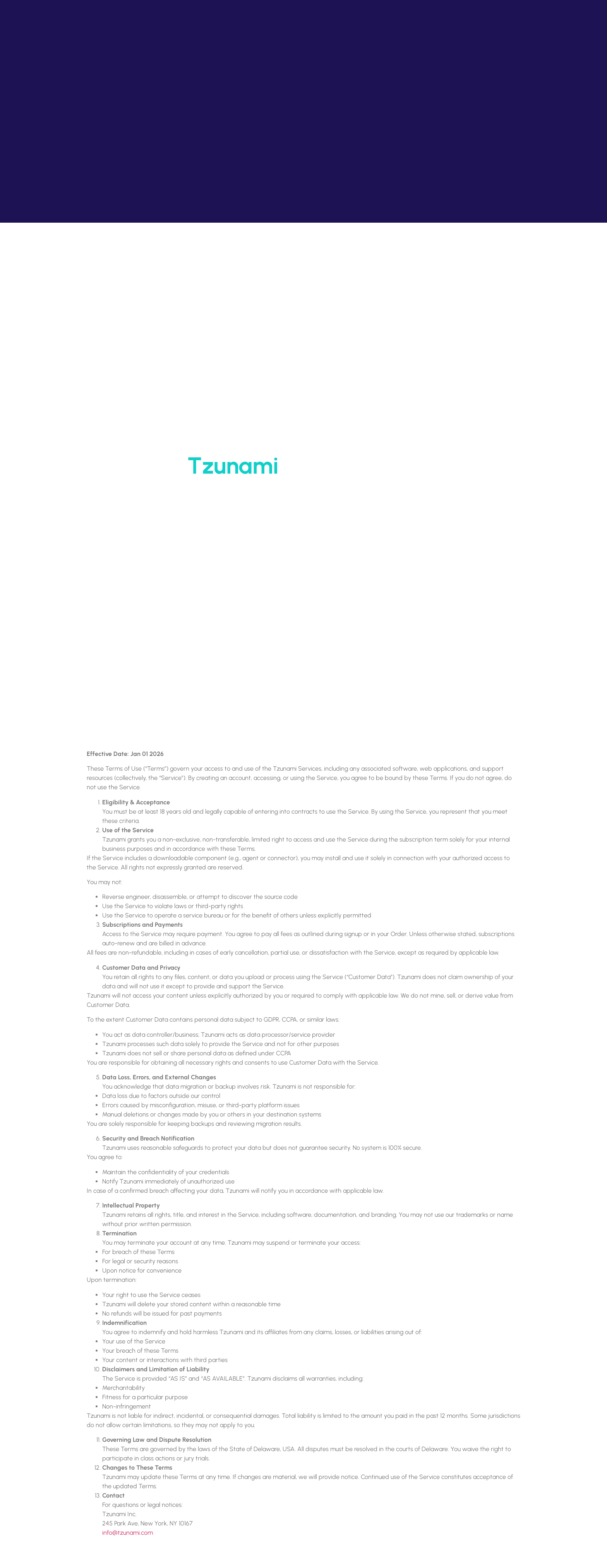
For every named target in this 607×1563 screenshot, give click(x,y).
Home (280, 492)
